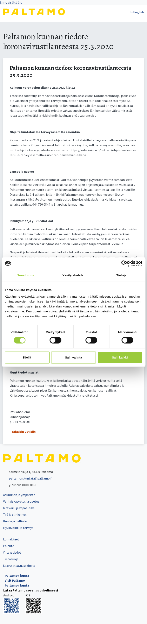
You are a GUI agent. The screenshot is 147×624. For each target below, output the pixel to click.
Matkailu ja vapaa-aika (18, 508)
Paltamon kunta (17, 575)
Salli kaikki (120, 357)
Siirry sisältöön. (11, 2)
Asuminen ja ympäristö (19, 495)
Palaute (8, 546)
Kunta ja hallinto (15, 521)
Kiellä (27, 357)
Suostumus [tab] (25, 275)
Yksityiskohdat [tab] (73, 275)
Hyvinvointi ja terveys (18, 528)
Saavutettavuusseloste (19, 565)
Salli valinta (73, 357)
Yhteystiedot (12, 552)
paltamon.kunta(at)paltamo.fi (27, 478)
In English (137, 12)
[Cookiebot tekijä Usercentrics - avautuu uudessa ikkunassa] (124, 263)
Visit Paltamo (15, 580)
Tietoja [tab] (121, 275)
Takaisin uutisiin (23, 432)
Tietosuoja (10, 559)
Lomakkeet (11, 539)
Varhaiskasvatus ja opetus (21, 501)
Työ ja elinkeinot (15, 514)
